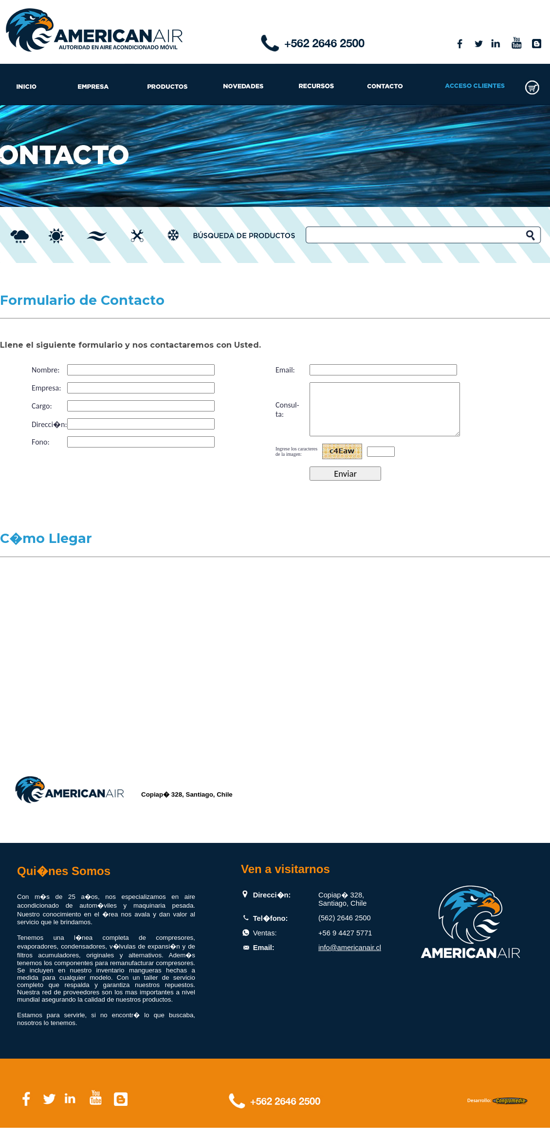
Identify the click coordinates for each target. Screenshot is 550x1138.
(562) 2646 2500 (344, 928)
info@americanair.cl (349, 958)
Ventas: (265, 943)
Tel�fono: (270, 929)
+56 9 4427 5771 (345, 943)
